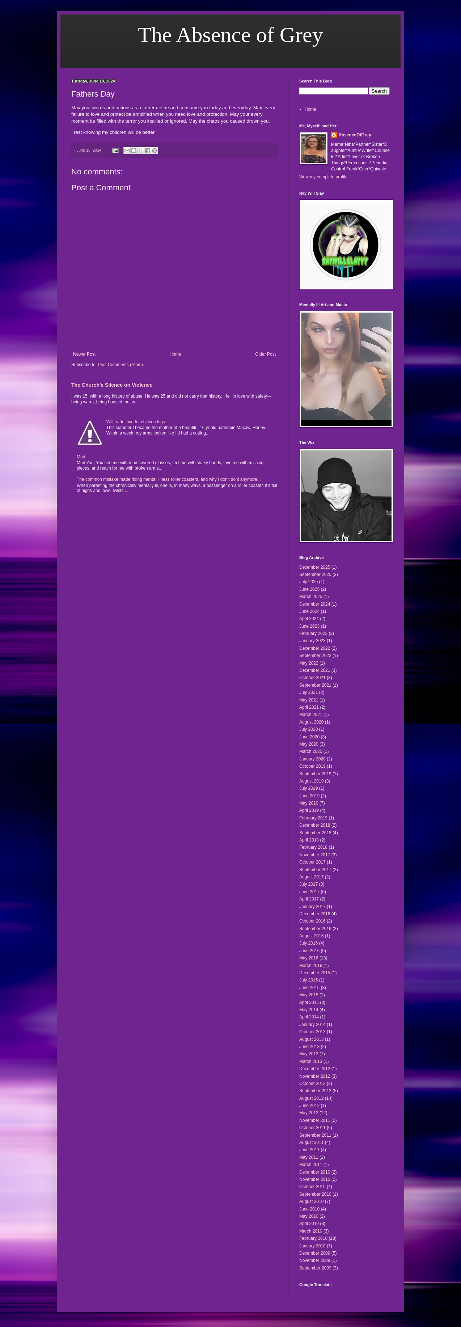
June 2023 (309, 626)
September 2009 (315, 1268)
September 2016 (315, 928)
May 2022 (308, 663)
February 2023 (313, 633)
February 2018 (313, 847)
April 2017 (309, 899)
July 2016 (308, 943)
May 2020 (308, 744)
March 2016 (310, 965)
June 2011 (309, 1149)
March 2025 (310, 596)
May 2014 (308, 1009)
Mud (81, 456)
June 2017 (309, 891)
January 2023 (312, 640)
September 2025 (315, 574)
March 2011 (310, 1164)
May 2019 (308, 803)
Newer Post (84, 354)
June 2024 (309, 611)
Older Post (265, 354)
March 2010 (310, 1231)
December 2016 (314, 913)
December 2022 (314, 648)
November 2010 (314, 1179)
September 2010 (315, 1194)
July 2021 (308, 692)
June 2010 (309, 1209)
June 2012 (309, 1105)
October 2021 (312, 677)
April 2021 (309, 707)
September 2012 (315, 1090)
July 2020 (308, 729)
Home (175, 354)
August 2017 (311, 876)
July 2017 (308, 884)
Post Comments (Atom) (120, 364)
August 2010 (311, 1201)
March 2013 (310, 1061)
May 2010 (308, 1216)
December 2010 (314, 1172)
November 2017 (314, 854)
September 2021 (315, 685)
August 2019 (311, 781)
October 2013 (312, 1031)
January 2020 (312, 759)
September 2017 (315, 869)
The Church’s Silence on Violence (112, 385)
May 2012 (308, 1112)
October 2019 (312, 766)
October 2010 (312, 1186)
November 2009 (314, 1260)
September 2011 (315, 1135)
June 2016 (309, 950)
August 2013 (311, 1039)
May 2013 (308, 1053)
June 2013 (309, 1046)
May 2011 (308, 1157)
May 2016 (308, 958)
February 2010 (313, 1238)
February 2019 (313, 818)
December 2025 (314, 567)
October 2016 (312, 921)
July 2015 (308, 980)
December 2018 (314, 825)
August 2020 (311, 722)
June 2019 (309, 795)
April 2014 (309, 1016)
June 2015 (309, 987)
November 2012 (314, 1076)
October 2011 (312, 1127)
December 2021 (314, 670)
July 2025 (308, 581)
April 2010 (309, 1223)
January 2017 (312, 906)
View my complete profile (323, 176)
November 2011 (314, 1120)
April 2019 (309, 810)
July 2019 (308, 788)
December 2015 (314, 972)
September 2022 (315, 655)
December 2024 (314, 604)
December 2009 (314, 1253)
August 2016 (311, 935)
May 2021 (308, 700)
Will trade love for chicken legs (135, 421)
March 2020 (310, 751)
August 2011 (311, 1142)
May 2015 (308, 994)
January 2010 (312, 1245)
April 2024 (309, 618)
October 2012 (312, 1083)
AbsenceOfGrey (354, 134)
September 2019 (315, 773)
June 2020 (309, 736)
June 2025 (309, 589)
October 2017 (312, 862)
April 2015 (309, 1002)
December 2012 (314, 1068)
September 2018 (315, 832)
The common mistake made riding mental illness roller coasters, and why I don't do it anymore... (169, 479)
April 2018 (309, 840)
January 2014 (312, 1024)
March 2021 (310, 714)
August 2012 (311, 1098)
